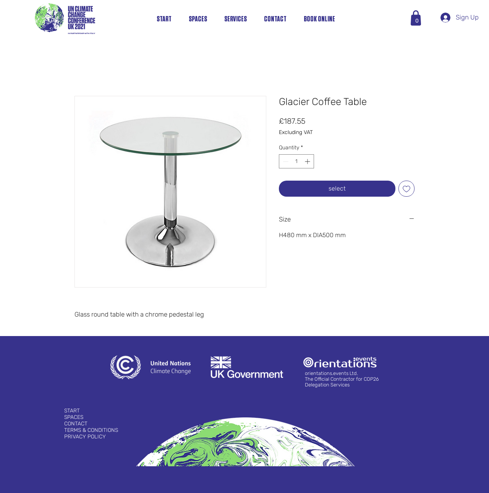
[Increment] (308, 161)
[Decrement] (285, 161)
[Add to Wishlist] (406, 189)
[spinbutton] (296, 161)
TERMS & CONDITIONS (91, 430)
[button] (417, 21)
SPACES (73, 417)
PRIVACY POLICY (85, 436)
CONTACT (75, 423)
